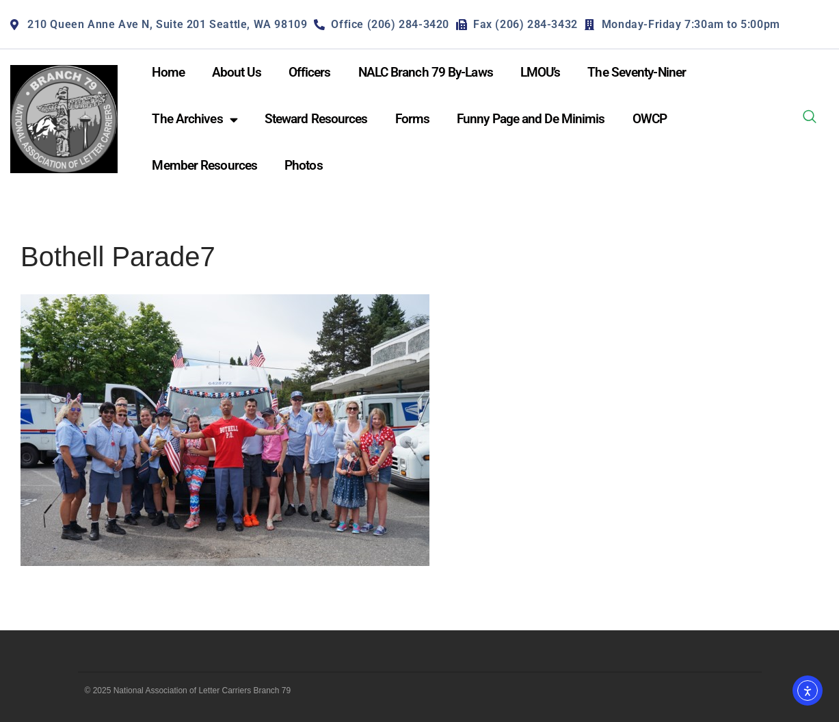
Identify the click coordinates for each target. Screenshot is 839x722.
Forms (412, 119)
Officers (310, 72)
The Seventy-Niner (636, 72)
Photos (303, 165)
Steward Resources (316, 119)
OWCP (649, 119)
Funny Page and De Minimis (531, 119)
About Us (236, 72)
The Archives (194, 119)
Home (168, 72)
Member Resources (204, 165)
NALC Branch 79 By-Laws (425, 72)
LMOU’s (540, 72)
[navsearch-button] (809, 119)
